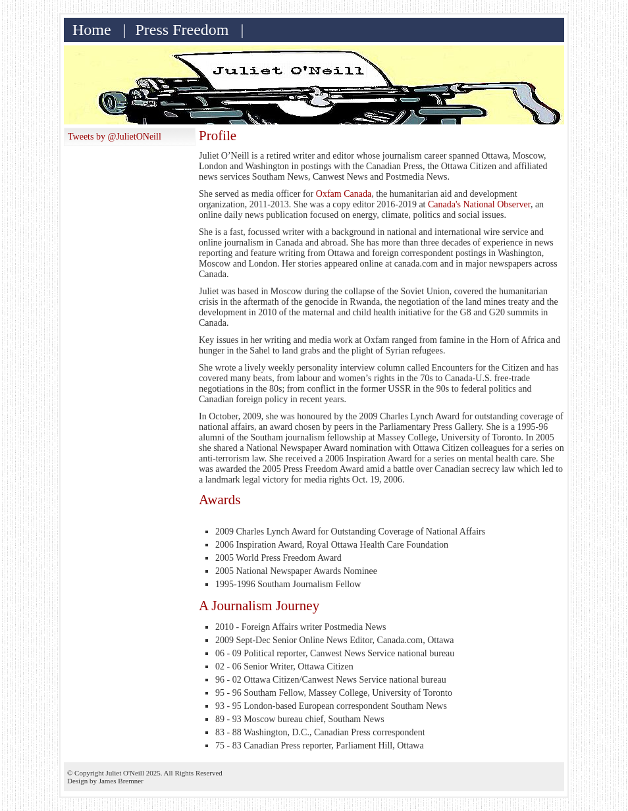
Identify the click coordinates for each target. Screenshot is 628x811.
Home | (99, 29)
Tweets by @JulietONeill (114, 137)
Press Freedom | (189, 29)
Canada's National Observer (479, 204)
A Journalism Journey (259, 606)
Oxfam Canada (343, 194)
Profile (217, 136)
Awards (219, 500)
